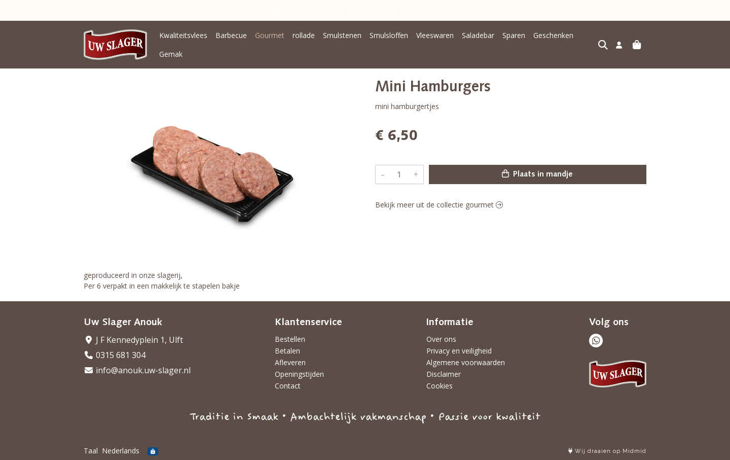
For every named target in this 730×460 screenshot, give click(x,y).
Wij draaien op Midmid (607, 451)
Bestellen (290, 339)
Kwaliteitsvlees (183, 35)
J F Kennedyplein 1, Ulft (133, 339)
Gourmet (269, 35)
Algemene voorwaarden (465, 362)
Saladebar (478, 35)
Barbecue (231, 35)
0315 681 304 (114, 355)
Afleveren (290, 362)
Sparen (513, 35)
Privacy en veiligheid (459, 351)
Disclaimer (443, 374)
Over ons (441, 339)
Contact (288, 386)
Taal (91, 450)
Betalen (287, 351)
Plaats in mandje (537, 174)
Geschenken (553, 35)
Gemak (170, 54)
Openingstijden (299, 374)
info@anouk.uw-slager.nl (137, 370)
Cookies (439, 386)
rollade (304, 35)
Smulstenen (342, 35)
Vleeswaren (435, 35)
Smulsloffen (389, 35)
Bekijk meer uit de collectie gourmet (439, 204)
